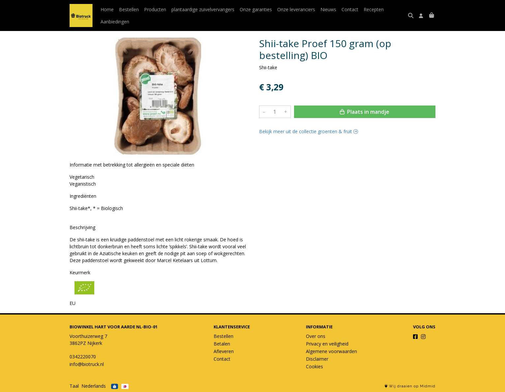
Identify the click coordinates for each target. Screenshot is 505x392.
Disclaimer (317, 359)
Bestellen (129, 9)
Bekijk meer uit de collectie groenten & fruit (308, 131)
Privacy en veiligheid (327, 344)
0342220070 (83, 356)
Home (107, 9)
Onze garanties (256, 9)
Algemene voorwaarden (331, 351)
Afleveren (224, 351)
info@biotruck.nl (87, 364)
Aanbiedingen (115, 21)
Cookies (314, 366)
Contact (350, 9)
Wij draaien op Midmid (410, 386)
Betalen (222, 344)
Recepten (374, 9)
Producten (155, 9)
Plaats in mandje (364, 111)
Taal (74, 386)
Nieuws (328, 9)
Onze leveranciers (296, 9)
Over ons (315, 336)
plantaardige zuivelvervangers (202, 9)
